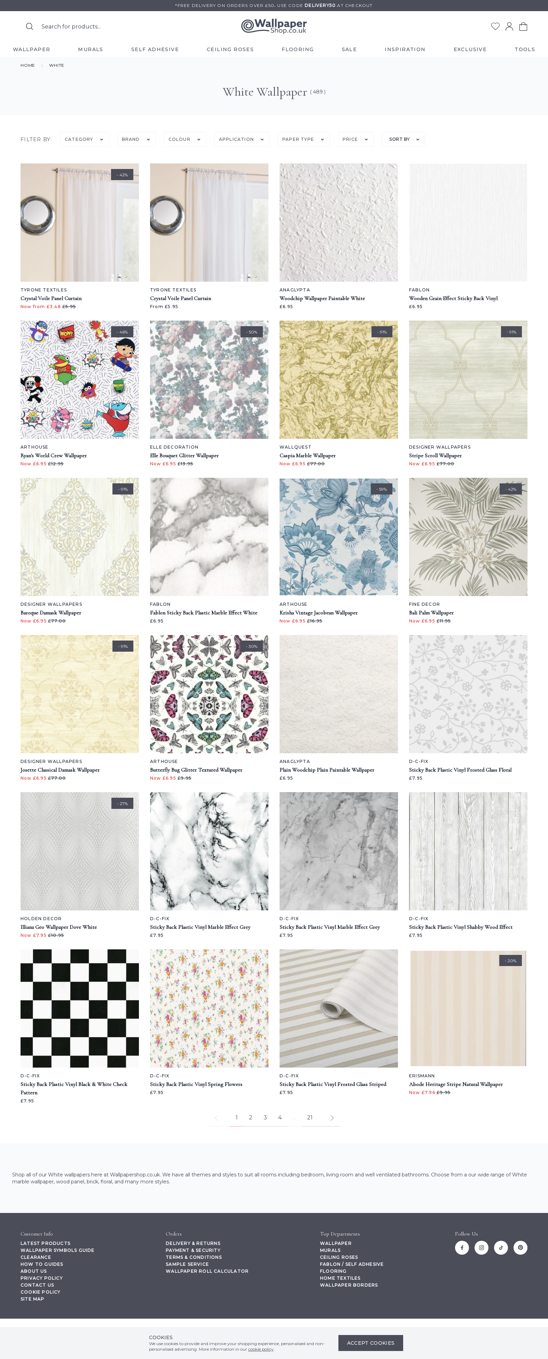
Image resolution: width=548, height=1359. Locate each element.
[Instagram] (481, 1247)
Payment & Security (193, 1250)
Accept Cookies (371, 1343)
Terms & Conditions (194, 1257)
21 (310, 1117)
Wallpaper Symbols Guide (58, 1250)
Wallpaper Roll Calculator (207, 1271)
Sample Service (187, 1264)
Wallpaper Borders (349, 1285)
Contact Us (37, 1285)
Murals (330, 1250)
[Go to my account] (509, 26)
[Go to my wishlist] (495, 26)
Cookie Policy (41, 1292)
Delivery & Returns (193, 1243)
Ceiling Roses (339, 1257)
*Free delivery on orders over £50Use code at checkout (274, 5)
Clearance (36, 1257)
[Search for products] (30, 26)
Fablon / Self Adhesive (352, 1264)
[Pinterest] (520, 1247)
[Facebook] (462, 1247)
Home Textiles (340, 1278)
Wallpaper (336, 1243)
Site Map (33, 1299)
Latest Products (45, 1243)
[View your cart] (523, 26)
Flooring (333, 1271)
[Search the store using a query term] (109, 26)
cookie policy (261, 1349)
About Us (34, 1271)
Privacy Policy (42, 1278)
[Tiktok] (501, 1247)
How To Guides (42, 1264)
